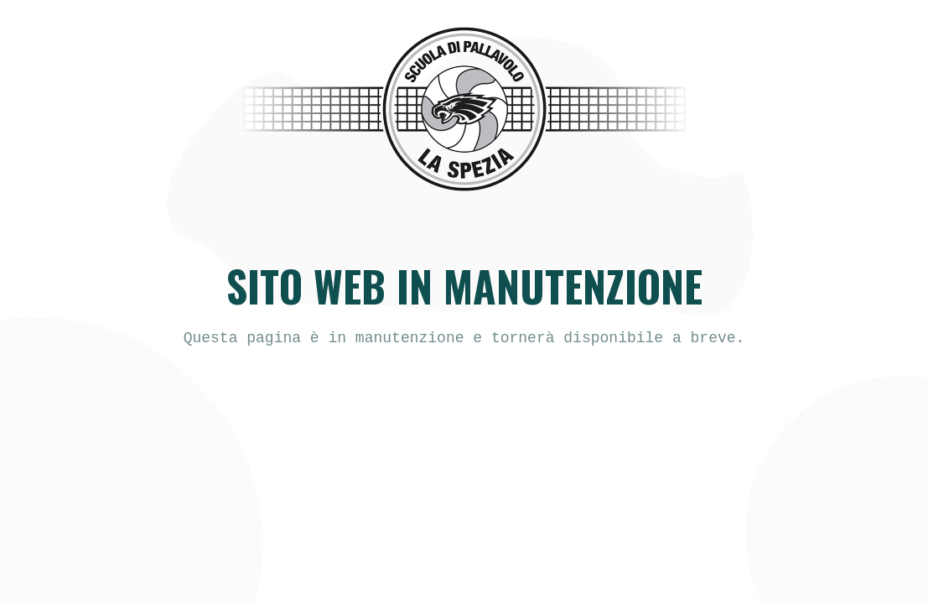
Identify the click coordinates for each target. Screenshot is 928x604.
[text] (464, 338)
